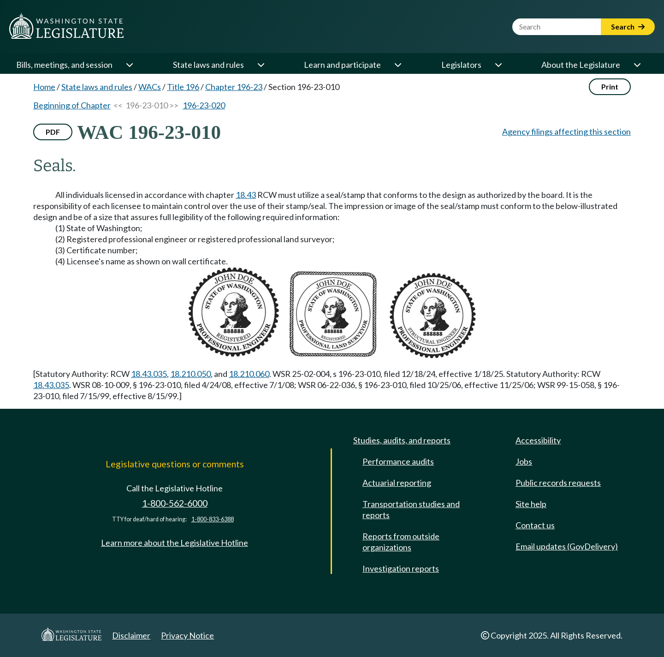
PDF (53, 131)
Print (609, 86)
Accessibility (538, 440)
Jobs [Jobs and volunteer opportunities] (524, 461)
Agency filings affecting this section (566, 131)
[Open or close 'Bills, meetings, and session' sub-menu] (129, 64)
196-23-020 (204, 105)
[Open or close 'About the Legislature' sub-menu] (637, 64)
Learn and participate (342, 65)
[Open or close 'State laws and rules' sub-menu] (260, 64)
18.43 (246, 195)
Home (44, 87)
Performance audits (398, 461)
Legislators (461, 65)
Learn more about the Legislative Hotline (174, 543)
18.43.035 (149, 374)
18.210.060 (249, 374)
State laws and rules (208, 65)
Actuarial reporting (396, 483)
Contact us (535, 525)
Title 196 (183, 87)
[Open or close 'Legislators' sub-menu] (498, 64)
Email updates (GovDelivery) (567, 546)
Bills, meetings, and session (64, 65)
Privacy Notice (187, 635)
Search (628, 26)
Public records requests (558, 483)
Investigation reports (400, 568)
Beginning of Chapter (72, 105)
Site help (531, 504)
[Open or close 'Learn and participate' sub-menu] (397, 64)
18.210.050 (190, 374)
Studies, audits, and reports (402, 440)
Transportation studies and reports (411, 509)
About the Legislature (580, 65)
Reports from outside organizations (400, 541)
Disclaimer (131, 635)
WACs (149, 87)
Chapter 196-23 (233, 87)
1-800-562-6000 (175, 503)
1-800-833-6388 (212, 519)
